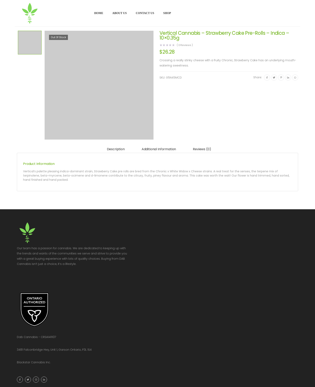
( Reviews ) (185, 45)
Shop (167, 13)
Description (116, 149)
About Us (119, 13)
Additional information (159, 149)
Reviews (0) (202, 149)
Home (98, 13)
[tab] (116, 149)
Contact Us (145, 13)
